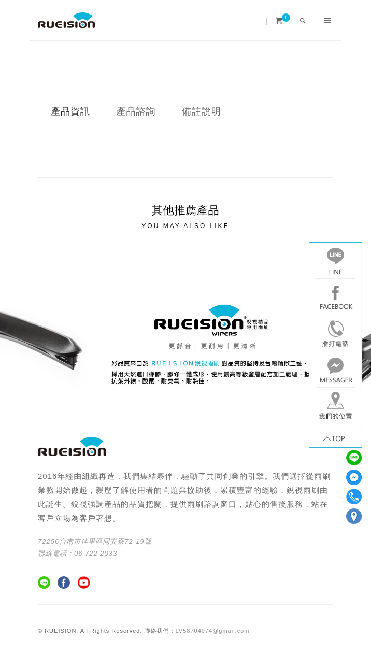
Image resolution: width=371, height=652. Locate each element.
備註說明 (201, 111)
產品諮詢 (136, 111)
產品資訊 (70, 111)
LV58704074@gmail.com (213, 631)
